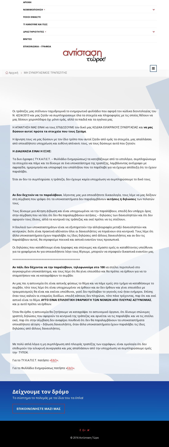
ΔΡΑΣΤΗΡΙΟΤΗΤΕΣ (33, 31)
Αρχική (13, 72)
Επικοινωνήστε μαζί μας (39, 408)
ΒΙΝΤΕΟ (27, 39)
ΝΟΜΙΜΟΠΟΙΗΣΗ (33, 9)
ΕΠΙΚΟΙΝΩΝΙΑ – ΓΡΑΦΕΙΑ (37, 46)
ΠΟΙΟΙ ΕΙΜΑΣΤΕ (32, 16)
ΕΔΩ (54, 360)
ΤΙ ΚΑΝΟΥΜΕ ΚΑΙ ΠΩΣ (35, 24)
